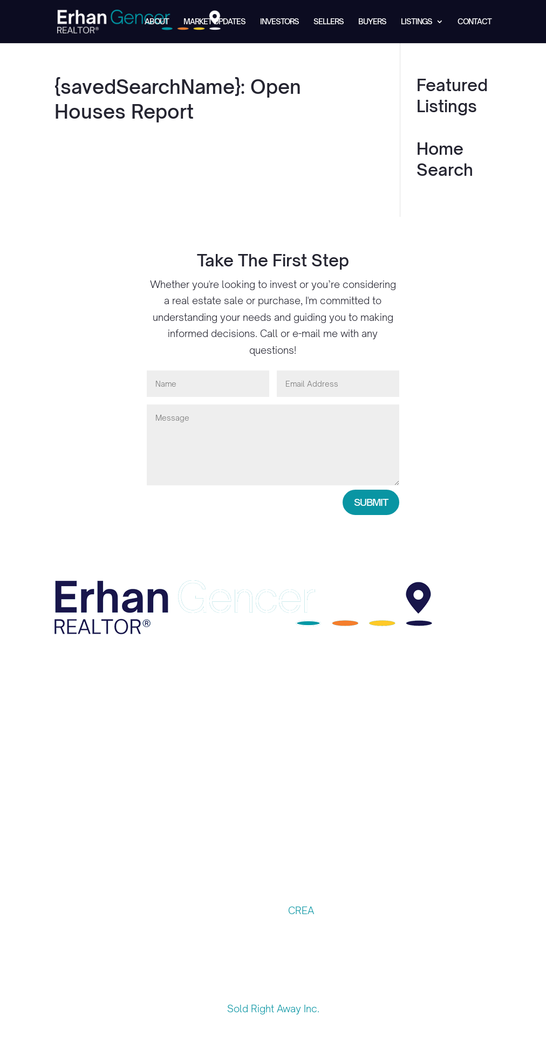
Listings (416, 22)
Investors (279, 22)
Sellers (328, 22)
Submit (371, 502)
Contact (475, 22)
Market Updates (214, 22)
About (157, 22)
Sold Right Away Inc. (273, 1008)
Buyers (372, 22)
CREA (301, 910)
